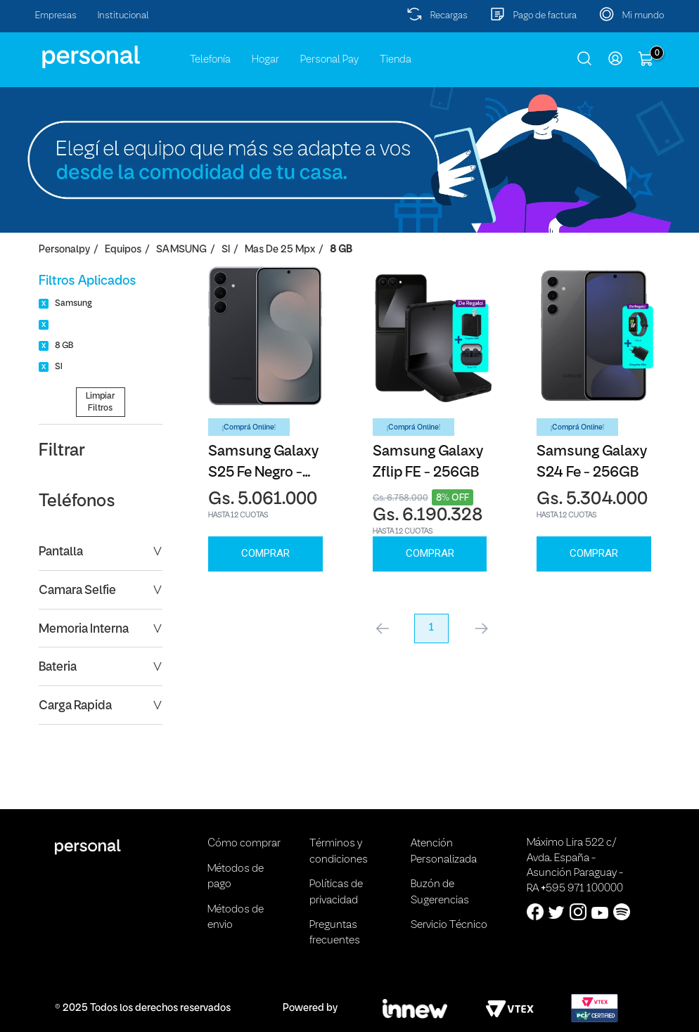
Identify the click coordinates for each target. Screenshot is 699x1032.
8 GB (341, 249)
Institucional (123, 15)
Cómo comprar (244, 844)
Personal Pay (329, 60)
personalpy (64, 249)
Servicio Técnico (449, 925)
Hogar (265, 60)
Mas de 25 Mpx (280, 249)
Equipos (123, 249)
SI (226, 249)
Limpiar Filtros (100, 402)
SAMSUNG (181, 249)
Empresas (56, 15)
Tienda (395, 60)
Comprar (265, 553)
